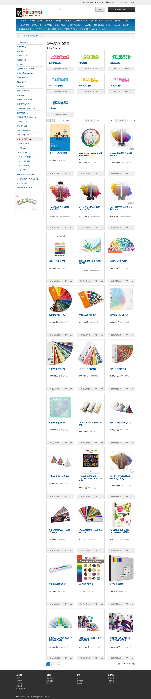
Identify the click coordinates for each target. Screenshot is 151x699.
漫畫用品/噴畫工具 (80, 21)
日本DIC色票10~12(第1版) (121, 423)
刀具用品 (117, 25)
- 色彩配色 (21, 148)
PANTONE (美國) (56, 86)
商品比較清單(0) (67, 120)
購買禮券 (80, 681)
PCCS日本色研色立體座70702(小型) (89, 208)
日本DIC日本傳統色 (87, 369)
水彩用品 (49, 21)
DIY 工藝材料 (38, 29)
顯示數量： (120, 120)
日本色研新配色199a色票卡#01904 (90, 531)
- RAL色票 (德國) (23, 161)
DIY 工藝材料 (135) (24, 135)
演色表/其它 (115, 63)
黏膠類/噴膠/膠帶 (25, 29)
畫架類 (34, 25)
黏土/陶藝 (88, 25)
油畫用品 (58, 21)
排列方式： (90, 120)
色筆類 (40, 21)
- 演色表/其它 (22, 152)
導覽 (48, 683)
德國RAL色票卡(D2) (118, 261)
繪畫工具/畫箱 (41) (23, 91)
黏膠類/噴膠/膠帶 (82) (24, 130)
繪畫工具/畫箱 (24, 25)
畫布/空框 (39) (22, 77)
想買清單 (111, 683)
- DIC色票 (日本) (23, 165)
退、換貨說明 (20, 689)
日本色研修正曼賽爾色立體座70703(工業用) (121, 477)
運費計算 (19, 686)
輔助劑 (117, 21)
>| (59, 664)
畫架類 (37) (21, 95)
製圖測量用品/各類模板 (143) (27, 117)
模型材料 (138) (22, 126)
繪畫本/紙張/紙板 (96, 21)
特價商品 (80, 683)
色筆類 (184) (21, 51)
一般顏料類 (23, 21)
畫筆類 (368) (21, 47)
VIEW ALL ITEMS (60, 69)
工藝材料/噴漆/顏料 (74, 25)
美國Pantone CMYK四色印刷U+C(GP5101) (60, 639)
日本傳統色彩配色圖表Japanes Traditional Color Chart (90, 478)
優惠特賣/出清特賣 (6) (25, 188)
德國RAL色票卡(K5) (57, 315)
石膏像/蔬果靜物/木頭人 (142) (27, 179)
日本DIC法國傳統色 (118, 369)
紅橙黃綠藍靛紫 (116, 584)
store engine (35, 697)
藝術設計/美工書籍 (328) (25, 174)
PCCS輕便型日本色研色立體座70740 (121, 208)
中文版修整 (45, 697)
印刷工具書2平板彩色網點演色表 (90, 262)
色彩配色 (83, 63)
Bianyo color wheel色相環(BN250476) (90, 154)
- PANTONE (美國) (24, 157)
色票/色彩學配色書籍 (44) (26, 139)
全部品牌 (103, 29)
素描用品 (68, 21)
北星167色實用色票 (57, 261)
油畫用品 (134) (22, 60)
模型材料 (126, 25)
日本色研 (52, 108)
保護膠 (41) (21, 86)
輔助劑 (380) (21, 82)
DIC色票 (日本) (116, 86)
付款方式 (19, 681)
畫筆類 (32, 21)
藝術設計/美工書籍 (70, 29)
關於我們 (19, 678)
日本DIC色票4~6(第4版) (59, 476)
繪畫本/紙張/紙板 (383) (25, 73)
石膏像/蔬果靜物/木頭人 (88, 29)
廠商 (78, 678)
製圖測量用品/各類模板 (102, 25)
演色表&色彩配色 (86, 584)
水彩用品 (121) (22, 55)
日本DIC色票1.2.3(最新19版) (90, 424)
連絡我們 (49, 678)
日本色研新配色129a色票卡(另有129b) (60, 531)
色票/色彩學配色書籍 (53, 29)
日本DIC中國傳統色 (57, 369)
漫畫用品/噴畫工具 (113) (25, 69)
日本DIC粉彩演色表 (57, 423)
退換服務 (49, 681)
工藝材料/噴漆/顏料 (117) (26, 108)
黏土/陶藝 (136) (22, 113)
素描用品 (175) (22, 64)
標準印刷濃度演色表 (57, 584)
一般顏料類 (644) (23, 42)
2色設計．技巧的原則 (58, 153)
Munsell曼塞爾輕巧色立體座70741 (121, 154)
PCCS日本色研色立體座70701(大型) (59, 208)
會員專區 (111, 678)
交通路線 (19, 683)
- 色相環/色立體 (23, 143)
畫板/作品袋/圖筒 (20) (24, 99)
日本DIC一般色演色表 (119, 315)
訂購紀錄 (111, 681)
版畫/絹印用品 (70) (23, 104)
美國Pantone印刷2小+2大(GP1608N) (90, 639)
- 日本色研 (21, 170)
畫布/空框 (108, 21)
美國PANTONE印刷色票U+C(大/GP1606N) (120, 639)
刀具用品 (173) (22, 121)
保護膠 (125, 21)
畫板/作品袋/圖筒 (46, 25)
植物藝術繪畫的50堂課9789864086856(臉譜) (119, 531)
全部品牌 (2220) (22, 183)
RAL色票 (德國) (85, 86)
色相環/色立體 (55, 63)
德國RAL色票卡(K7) (87, 315)
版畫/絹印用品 (60, 25)
